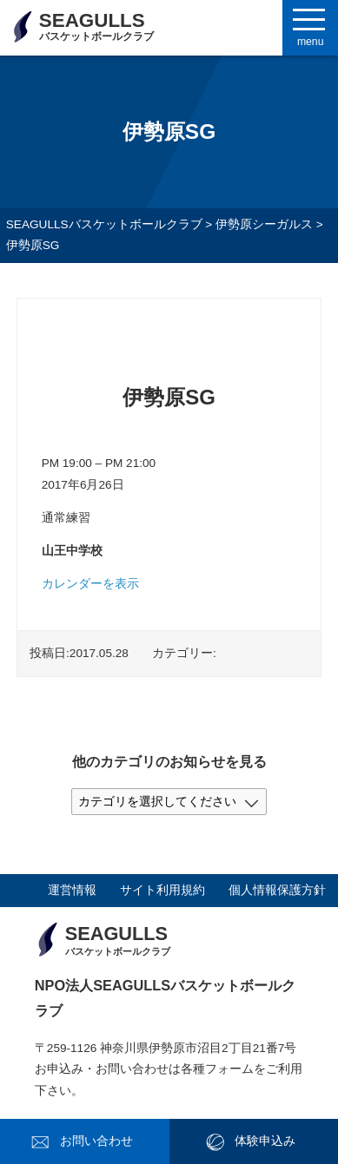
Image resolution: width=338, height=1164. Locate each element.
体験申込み (265, 1141)
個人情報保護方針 (277, 890)
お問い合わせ (96, 1141)
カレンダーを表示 (90, 583)
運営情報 (72, 890)
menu (310, 42)
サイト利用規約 (162, 890)
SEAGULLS (96, 26)
